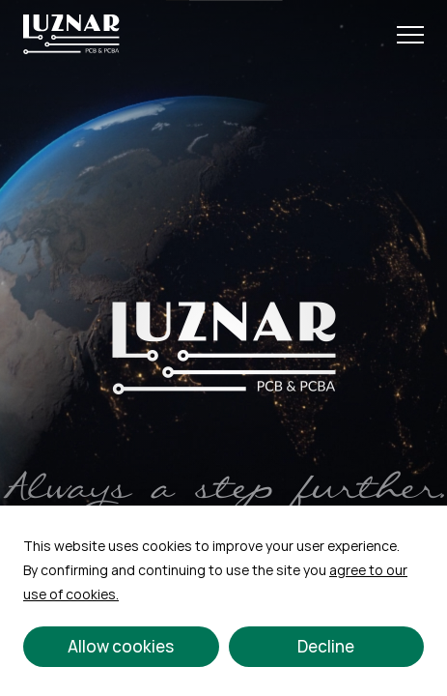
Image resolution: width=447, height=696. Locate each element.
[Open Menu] (410, 35)
